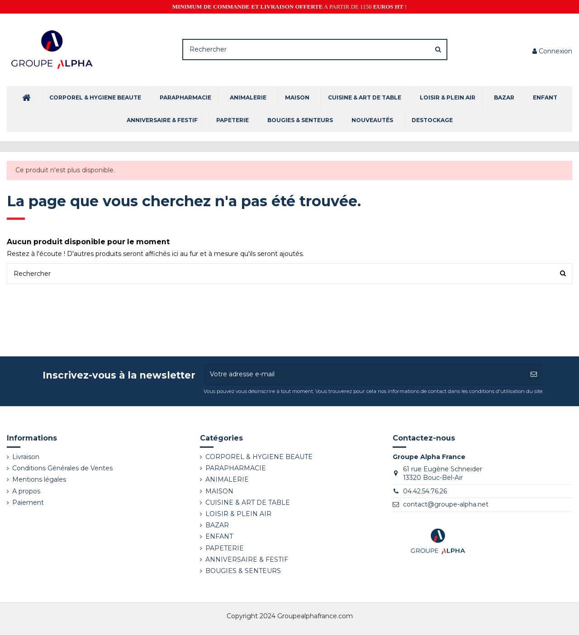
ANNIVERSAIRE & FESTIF (246, 559)
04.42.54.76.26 (425, 491)
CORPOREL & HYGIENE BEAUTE (259, 457)
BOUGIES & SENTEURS (243, 571)
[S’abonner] (533, 374)
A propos (26, 491)
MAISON (219, 491)
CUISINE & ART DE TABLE (247, 502)
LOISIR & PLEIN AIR (238, 514)
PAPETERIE (224, 548)
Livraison (25, 457)
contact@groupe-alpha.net (446, 504)
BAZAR (217, 525)
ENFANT (219, 536)
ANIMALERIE (227, 479)
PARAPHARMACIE (235, 468)
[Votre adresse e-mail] (364, 374)
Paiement (28, 502)
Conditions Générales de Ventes (62, 468)
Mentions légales (39, 479)
